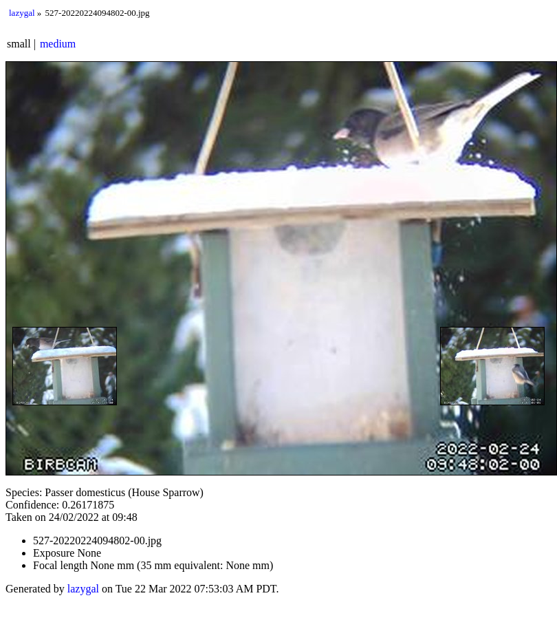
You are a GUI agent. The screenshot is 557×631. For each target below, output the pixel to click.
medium (58, 44)
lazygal (22, 13)
